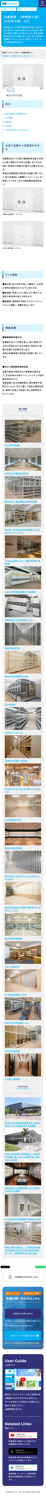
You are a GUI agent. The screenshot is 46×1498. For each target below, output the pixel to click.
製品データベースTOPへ (27, 9)
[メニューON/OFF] (42, 3)
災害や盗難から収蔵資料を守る (16, 114)
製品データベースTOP (10, 53)
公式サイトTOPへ (8, 9)
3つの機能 (9, 118)
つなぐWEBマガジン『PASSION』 (16, 130)
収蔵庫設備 (26, 53)
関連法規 (8, 122)
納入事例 (8, 126)
